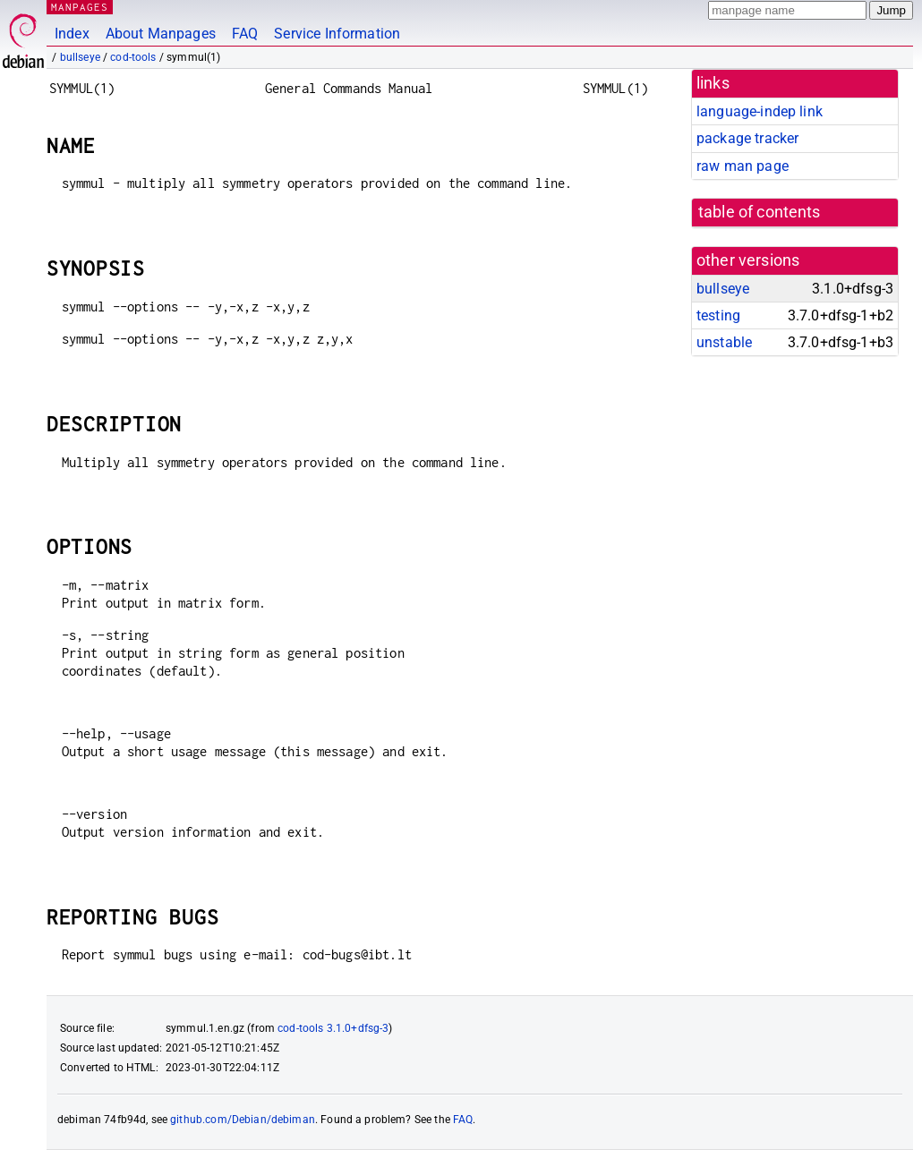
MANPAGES (79, 7)
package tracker (747, 138)
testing (718, 315)
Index (72, 33)
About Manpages (161, 33)
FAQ (245, 33)
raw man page (742, 166)
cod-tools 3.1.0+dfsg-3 (332, 1028)
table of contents (759, 212)
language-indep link (759, 111)
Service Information (337, 33)
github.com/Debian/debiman (242, 1119)
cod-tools (133, 57)
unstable (724, 342)
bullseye (80, 57)
